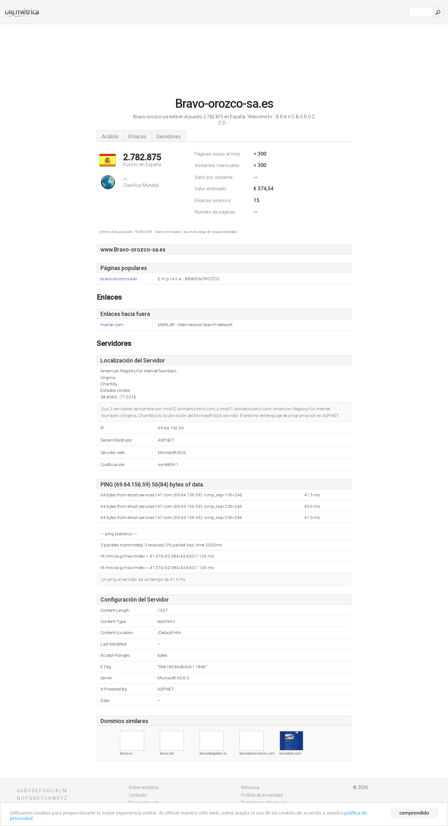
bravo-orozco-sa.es (118, 278)
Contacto (138, 795)
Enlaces (137, 136)
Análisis (110, 136)
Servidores (168, 136)
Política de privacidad (262, 795)
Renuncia (250, 787)
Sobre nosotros (143, 787)
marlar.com (111, 324)
